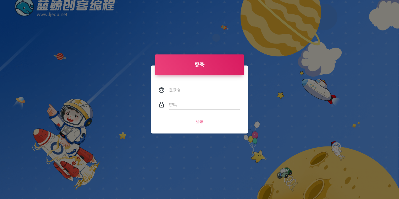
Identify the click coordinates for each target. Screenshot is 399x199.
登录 (199, 121)
